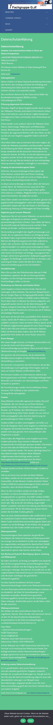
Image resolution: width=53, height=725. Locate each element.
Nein (31, 721)
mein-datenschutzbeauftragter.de (38, 693)
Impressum (15, 74)
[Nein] (49, 717)
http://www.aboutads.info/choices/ (15, 462)
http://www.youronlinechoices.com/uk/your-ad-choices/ (24, 465)
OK (23, 721)
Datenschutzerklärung (36, 351)
